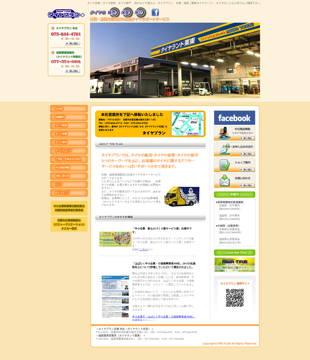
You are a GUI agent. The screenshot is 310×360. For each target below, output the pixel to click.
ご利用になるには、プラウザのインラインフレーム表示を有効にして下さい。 (150, 272)
